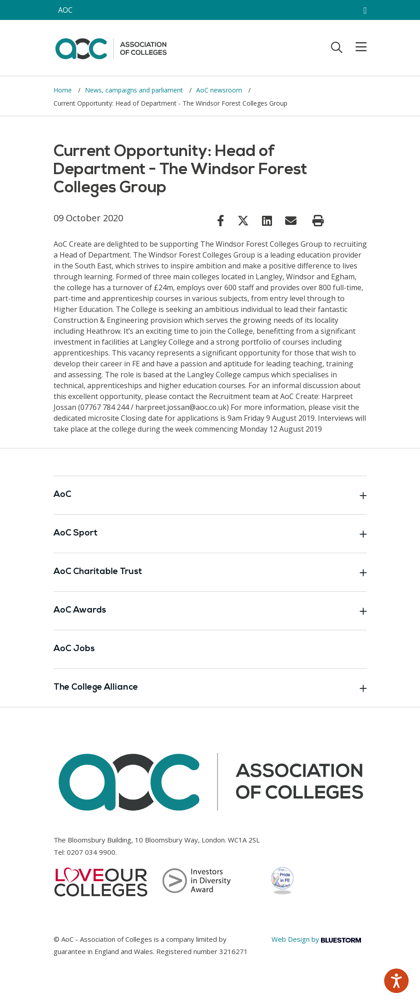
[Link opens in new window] (220, 220)
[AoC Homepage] (111, 47)
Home (64, 90)
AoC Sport (210, 533)
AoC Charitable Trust (210, 572)
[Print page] (318, 221)
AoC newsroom (220, 90)
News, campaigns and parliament (135, 90)
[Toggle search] (336, 47)
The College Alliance (210, 687)
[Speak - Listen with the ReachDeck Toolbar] (396, 981)
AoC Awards (210, 610)
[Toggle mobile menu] (355, 47)
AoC (210, 495)
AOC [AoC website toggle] (65, 10)
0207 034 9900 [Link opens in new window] (91, 852)
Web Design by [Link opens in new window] (316, 939)
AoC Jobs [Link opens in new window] (74, 649)
